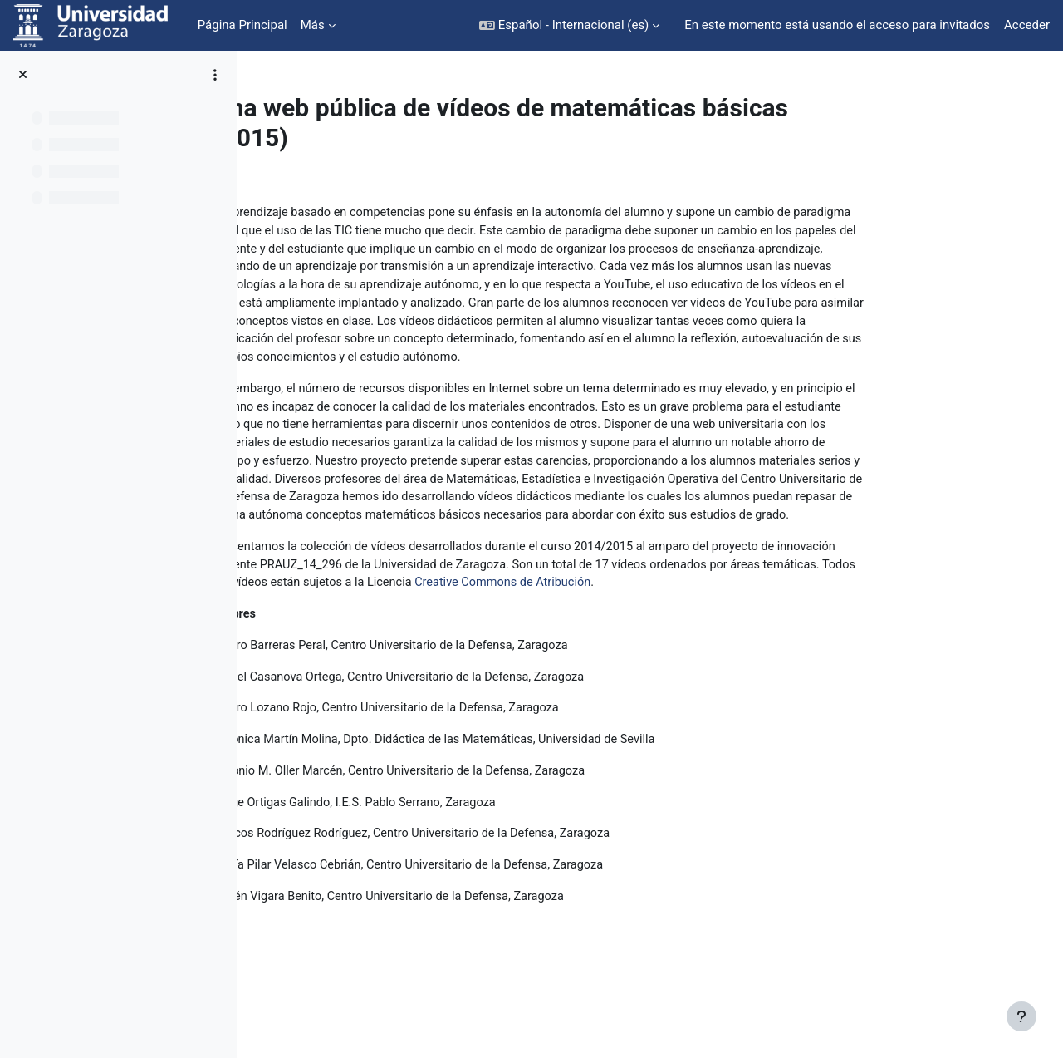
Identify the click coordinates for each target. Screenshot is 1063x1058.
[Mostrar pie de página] (1021, 1016)
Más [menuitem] (313, 24)
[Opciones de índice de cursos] (215, 75)
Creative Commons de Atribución (648, 613)
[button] (569, 25)
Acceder (1027, 24)
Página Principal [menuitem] (242, 24)
